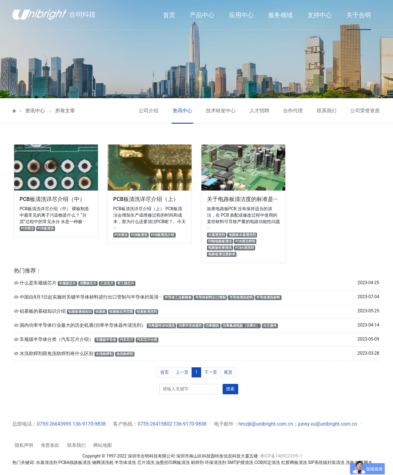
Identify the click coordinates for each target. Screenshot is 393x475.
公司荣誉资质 (365, 111)
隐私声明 (24, 445)
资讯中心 (35, 111)
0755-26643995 (54, 424)
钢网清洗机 (103, 462)
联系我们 (327, 111)
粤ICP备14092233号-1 (281, 456)
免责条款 (50, 445)
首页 (164, 372)
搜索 (230, 388)
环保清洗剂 (215, 462)
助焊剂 (197, 462)
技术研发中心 (220, 111)
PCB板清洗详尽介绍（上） (146, 199)
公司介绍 (148, 111)
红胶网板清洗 (294, 462)
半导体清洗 (125, 462)
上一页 (182, 372)
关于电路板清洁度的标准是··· (242, 199)
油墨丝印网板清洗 (172, 462)
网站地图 (102, 445)
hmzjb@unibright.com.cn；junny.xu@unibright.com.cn (298, 424)
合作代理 (293, 111)
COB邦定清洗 (267, 462)
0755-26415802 (155, 424)
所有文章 (65, 111)
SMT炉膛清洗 (241, 462)
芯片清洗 (145, 462)
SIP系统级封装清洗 (326, 462)
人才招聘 (259, 111)
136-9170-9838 (89, 424)
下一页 (210, 372)
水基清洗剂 (46, 462)
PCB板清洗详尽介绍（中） (52, 199)
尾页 (228, 372)
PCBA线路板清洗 (74, 462)
